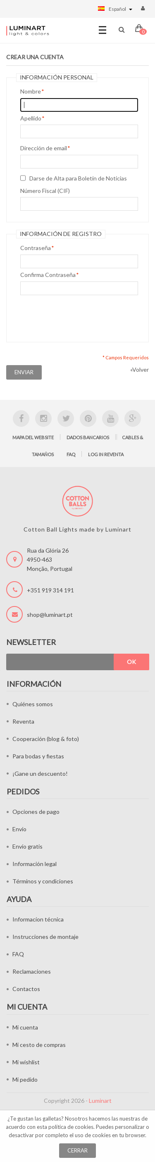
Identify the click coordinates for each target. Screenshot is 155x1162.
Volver (139, 369)
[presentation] (83, 317)
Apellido (30, 118)
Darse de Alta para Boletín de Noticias (78, 178)
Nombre (30, 91)
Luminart (100, 1100)
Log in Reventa (106, 454)
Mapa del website (33, 437)
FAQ (71, 454)
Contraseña (35, 248)
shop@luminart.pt (50, 614)
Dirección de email (43, 148)
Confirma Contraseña (48, 274)
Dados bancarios (88, 437)
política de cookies (70, 1127)
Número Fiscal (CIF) (45, 190)
